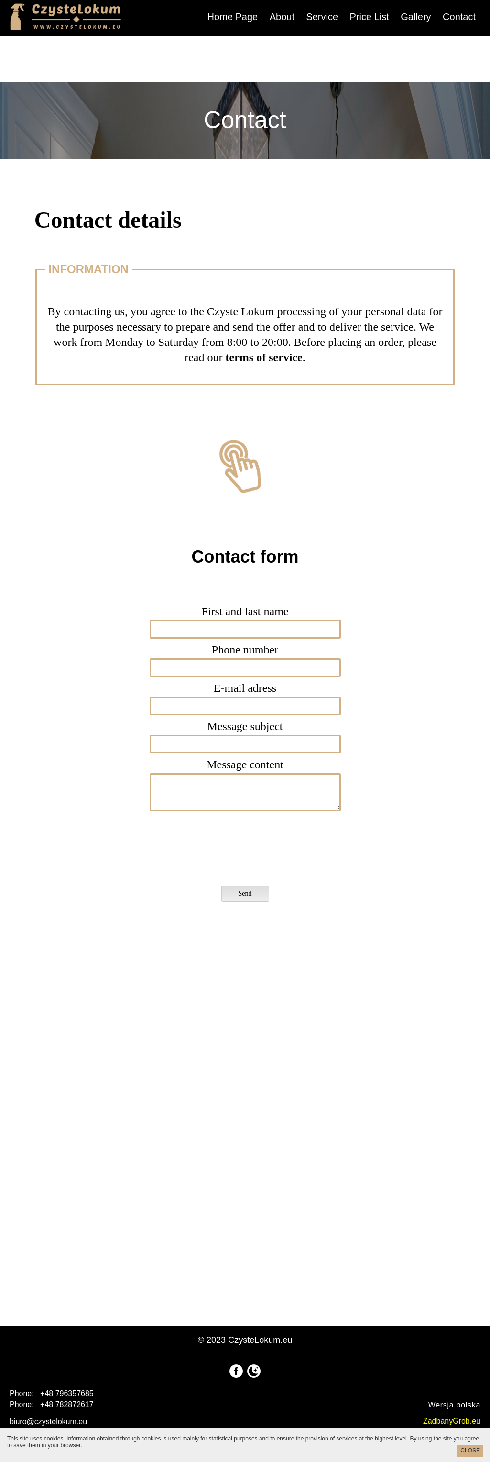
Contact (459, 16)
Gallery (416, 16)
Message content (245, 764)
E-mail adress (245, 688)
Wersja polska (454, 1405)
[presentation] (233, 850)
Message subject (245, 726)
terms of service (264, 357)
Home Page (232, 16)
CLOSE (470, 1450)
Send (245, 893)
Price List (369, 16)
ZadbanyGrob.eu (451, 1421)
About (282, 16)
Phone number (245, 649)
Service (322, 16)
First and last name (245, 611)
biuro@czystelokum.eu (48, 1422)
